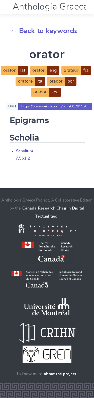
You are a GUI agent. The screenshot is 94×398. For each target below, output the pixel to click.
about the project (60, 374)
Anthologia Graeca (50, 6)
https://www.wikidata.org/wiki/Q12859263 (55, 106)
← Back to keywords (44, 31)
